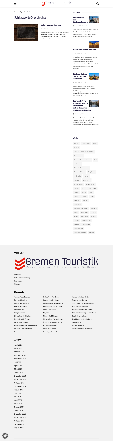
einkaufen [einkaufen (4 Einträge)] (77, 164)
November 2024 (20, 379)
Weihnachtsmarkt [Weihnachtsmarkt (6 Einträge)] (80, 232)
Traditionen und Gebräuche (82, 319)
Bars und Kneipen (20, 300)
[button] (5, 436)
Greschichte (27, 12)
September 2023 (20, 424)
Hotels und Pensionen (51, 297)
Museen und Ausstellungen (53, 319)
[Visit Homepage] (56, 3)
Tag (21, 12)
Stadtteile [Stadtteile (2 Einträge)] (84, 212)
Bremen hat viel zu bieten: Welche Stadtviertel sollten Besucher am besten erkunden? (82, 105)
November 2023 (20, 417)
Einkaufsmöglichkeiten (22, 316)
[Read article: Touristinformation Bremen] (94, 44)
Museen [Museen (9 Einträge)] (76, 196)
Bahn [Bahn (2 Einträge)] (95, 143)
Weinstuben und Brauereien (82, 329)
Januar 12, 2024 (79, 53)
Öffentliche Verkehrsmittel (52, 322)
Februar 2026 (19, 352)
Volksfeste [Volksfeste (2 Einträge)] (86, 224)
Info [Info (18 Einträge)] (83, 188)
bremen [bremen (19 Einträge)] (76, 147)
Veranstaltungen (78, 325)
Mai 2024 (17, 397)
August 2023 (18, 428)
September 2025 (20, 359)
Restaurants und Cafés (80, 297)
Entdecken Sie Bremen (22, 319)
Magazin (46, 313)
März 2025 (18, 369)
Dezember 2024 (20, 376)
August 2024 (18, 390)
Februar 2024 (19, 407)
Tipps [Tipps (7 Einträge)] (76, 216)
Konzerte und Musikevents (53, 303)
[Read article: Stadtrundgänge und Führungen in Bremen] (94, 76)
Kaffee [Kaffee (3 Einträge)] (76, 192)
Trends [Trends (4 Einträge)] (93, 216)
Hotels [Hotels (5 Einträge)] (76, 188)
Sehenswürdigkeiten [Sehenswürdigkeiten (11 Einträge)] (81, 208)
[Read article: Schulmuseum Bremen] (26, 32)
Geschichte (18, 332)
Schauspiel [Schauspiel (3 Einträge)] (77, 204)
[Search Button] (97, 3)
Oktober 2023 (19, 421)
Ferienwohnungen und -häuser (25, 325)
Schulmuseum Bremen (51, 25)
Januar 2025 (18, 373)
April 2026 (18, 345)
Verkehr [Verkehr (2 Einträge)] (76, 224)
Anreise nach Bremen (22, 297)
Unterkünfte (76, 322)
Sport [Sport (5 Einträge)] (76, 212)
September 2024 (20, 386)
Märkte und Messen (50, 316)
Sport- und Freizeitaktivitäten (83, 303)
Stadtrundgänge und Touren (82, 310)
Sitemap (17, 284)
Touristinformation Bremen (84, 49)
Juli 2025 (17, 362)
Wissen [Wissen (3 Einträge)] (91, 232)
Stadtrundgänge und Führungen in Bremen (80, 76)
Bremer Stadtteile (20, 306)
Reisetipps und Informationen (54, 332)
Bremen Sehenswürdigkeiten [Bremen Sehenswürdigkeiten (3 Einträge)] (84, 151)
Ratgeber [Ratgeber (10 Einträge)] (77, 200)
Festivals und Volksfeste (23, 329)
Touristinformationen (80, 316)
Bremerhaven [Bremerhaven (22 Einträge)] (78, 156)
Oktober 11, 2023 (80, 26)
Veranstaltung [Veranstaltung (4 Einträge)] (86, 220)
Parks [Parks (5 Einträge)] (92, 196)
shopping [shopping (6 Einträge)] (94, 208)
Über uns (17, 275)
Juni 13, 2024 (46, 28)
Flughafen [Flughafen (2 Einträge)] (91, 172)
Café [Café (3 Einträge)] (95, 160)
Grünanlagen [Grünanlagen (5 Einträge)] (78, 184)
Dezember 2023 (20, 414)
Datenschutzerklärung (22, 278)
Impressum (18, 281)
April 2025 (18, 366)
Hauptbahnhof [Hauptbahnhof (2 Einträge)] (90, 184)
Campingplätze (19, 313)
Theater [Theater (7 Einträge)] (93, 212)
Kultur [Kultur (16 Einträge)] (84, 192)
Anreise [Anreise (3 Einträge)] (76, 143)
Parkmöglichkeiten (50, 325)
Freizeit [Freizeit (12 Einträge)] (86, 176)
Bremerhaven (19, 310)
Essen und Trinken (21, 322)
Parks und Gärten (49, 329)
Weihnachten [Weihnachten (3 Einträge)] (78, 228)
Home (16, 12)
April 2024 (18, 400)
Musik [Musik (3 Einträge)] (85, 196)
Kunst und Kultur (49, 310)
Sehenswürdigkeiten (79, 300)
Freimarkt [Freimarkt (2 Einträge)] (77, 176)
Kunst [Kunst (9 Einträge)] (91, 192)
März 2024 (18, 404)
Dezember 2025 (20, 355)
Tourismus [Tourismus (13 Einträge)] (84, 216)
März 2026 (18, 348)
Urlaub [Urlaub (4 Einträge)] (76, 220)
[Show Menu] (15, 3)
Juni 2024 (17, 393)
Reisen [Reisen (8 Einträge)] (85, 200)
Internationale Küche (51, 300)
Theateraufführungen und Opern (84, 313)
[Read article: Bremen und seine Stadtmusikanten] (94, 19)
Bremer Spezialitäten (21, 303)
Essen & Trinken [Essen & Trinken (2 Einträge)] (79, 172)
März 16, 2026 (79, 114)
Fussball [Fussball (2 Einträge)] (77, 180)
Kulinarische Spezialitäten (52, 306)
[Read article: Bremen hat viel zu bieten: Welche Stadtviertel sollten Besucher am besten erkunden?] (94, 103)
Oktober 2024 (19, 383)
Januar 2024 (18, 410)
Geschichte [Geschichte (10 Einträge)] (86, 180)
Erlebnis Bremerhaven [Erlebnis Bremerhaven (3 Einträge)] (81, 168)
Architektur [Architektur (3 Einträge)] (86, 143)
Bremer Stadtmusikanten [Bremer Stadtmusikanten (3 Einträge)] (82, 160)
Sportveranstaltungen (80, 306)
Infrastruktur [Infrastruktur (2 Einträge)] (92, 188)
